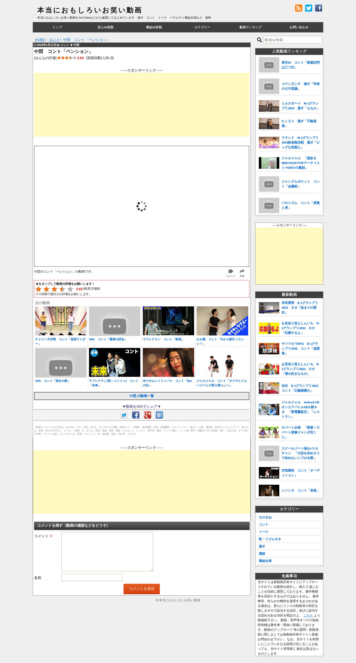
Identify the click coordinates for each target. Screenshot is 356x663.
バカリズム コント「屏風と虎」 (301, 205)
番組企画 (265, 561)
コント (263, 524)
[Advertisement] (141, 105)
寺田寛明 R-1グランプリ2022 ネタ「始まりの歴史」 (300, 307)
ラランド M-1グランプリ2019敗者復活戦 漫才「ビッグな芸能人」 (301, 142)
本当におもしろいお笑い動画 (89, 10)
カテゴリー (202, 27)
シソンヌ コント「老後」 (301, 490)
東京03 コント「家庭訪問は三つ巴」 (301, 64)
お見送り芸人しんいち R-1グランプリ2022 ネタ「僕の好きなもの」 (301, 369)
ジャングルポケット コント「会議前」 (301, 183)
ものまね (265, 517)
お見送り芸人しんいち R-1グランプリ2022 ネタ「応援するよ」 (301, 328)
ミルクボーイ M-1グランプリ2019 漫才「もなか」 (301, 105)
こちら (308, 615)
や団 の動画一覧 (141, 396)
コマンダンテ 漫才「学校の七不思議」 (301, 86)
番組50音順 (154, 27)
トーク (263, 532)
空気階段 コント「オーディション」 (301, 472)
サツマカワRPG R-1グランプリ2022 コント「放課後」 (301, 348)
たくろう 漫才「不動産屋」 (299, 123)
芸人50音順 (106, 27)
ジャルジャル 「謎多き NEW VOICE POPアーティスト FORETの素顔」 (301, 163)
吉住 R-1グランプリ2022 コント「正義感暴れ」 (301, 388)
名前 (37, 577)
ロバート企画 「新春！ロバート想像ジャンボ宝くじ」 (301, 432)
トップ (57, 27)
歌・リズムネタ (270, 539)
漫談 (262, 553)
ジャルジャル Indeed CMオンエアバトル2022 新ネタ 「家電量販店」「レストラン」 (301, 409)
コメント (43, 536)
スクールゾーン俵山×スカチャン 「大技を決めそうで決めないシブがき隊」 (301, 453)
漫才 (262, 546)
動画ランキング (251, 27)
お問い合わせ (299, 27)
